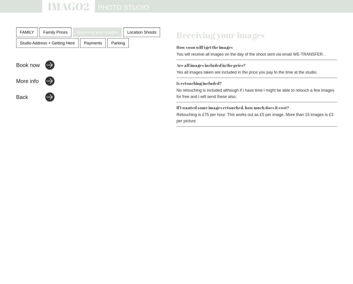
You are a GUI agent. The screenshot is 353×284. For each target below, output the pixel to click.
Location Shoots (141, 33)
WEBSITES (208, 21)
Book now (28, 66)
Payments (93, 43)
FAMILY (27, 33)
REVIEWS (255, 21)
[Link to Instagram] (301, 21)
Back (22, 98)
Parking (118, 43)
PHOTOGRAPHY (150, 21)
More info (27, 82)
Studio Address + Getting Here (47, 43)
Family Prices (55, 33)
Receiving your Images (97, 33)
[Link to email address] (308, 21)
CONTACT (282, 21)
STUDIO (182, 21)
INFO (232, 21)
